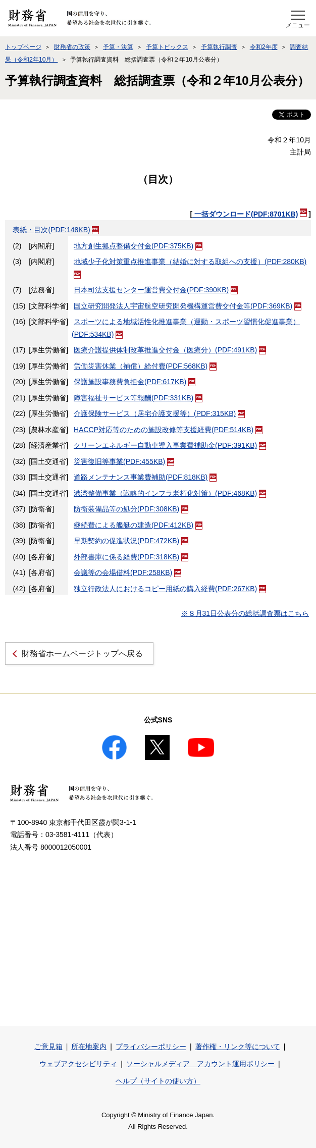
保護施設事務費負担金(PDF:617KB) (134, 382)
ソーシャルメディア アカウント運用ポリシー (200, 1064)
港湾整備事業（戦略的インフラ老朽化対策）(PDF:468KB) (170, 493)
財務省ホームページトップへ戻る (82, 653)
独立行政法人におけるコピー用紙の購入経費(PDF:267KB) (170, 589)
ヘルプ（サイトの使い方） (158, 1081)
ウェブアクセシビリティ (78, 1064)
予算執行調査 (219, 46)
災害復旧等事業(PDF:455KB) (124, 461)
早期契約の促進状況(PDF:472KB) (131, 541)
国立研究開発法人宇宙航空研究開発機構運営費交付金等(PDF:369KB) (187, 306)
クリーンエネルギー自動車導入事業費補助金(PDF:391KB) (170, 445)
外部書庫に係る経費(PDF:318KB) (131, 557)
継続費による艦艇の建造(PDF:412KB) (138, 525)
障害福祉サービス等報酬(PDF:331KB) (138, 398)
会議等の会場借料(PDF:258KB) (127, 572)
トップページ (23, 46)
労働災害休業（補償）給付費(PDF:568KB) (145, 366)
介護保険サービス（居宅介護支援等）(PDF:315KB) (159, 413)
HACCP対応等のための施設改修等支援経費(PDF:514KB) (168, 430)
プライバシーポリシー (151, 1046)
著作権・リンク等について (237, 1046)
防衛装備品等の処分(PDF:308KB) (131, 509)
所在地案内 (89, 1046)
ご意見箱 (48, 1046)
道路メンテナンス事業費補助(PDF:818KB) (145, 477)
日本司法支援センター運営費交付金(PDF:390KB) (156, 290)
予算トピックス (167, 46)
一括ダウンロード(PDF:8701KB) (249, 214)
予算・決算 (118, 46)
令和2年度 (264, 46)
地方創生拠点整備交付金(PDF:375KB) (138, 246)
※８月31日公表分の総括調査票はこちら (245, 613)
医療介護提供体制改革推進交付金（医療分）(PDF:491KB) (170, 350)
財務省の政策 (72, 46)
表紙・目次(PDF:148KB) (56, 230)
